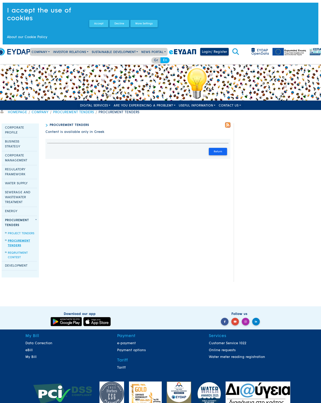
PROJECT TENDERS (21, 233)
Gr (156, 60)
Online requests (222, 350)
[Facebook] (224, 321)
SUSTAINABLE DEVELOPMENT (114, 52)
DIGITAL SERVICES (94, 105)
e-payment (126, 343)
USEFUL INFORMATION (196, 105)
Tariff (121, 367)
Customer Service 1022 (227, 343)
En (165, 60)
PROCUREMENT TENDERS (73, 112)
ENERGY (11, 211)
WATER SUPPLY (16, 183)
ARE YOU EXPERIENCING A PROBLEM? (143, 105)
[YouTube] (235, 321)
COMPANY (39, 52)
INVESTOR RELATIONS (69, 52)
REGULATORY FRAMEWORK (15, 172)
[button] (235, 52)
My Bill (31, 357)
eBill (29, 350)
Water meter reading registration (237, 357)
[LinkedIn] (256, 321)
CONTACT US (228, 105)
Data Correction (38, 343)
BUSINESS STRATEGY (12, 144)
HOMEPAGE (17, 112)
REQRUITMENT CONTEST (18, 255)
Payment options (131, 350)
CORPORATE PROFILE (14, 130)
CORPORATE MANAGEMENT (16, 158)
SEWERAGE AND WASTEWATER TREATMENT (17, 197)
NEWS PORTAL (152, 52)
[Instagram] (245, 321)
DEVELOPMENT (16, 265)
